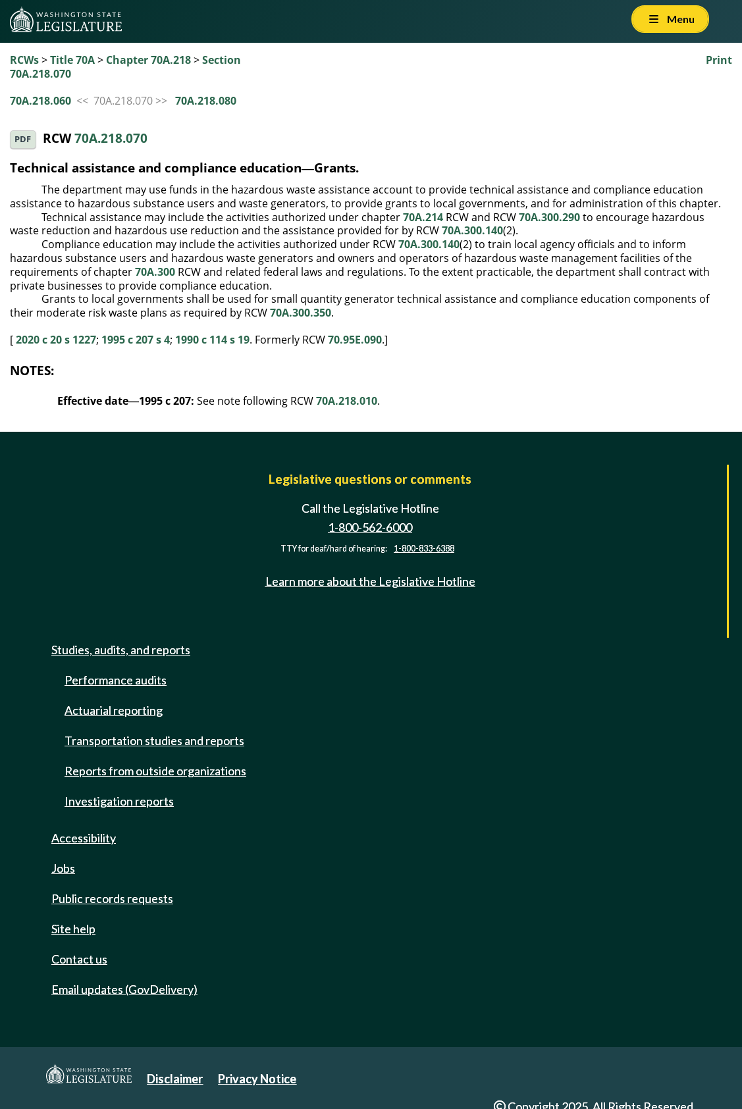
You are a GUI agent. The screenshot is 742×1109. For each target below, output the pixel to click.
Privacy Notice (257, 1078)
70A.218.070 (110, 138)
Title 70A (72, 60)
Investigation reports (119, 801)
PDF (22, 139)
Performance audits (116, 680)
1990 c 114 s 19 (212, 339)
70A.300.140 (472, 230)
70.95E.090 (355, 339)
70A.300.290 (549, 217)
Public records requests (112, 898)
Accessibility (83, 838)
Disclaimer (175, 1078)
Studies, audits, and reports (120, 649)
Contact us (79, 959)
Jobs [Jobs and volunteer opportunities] (63, 868)
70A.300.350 (300, 312)
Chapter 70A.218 (148, 60)
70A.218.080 (205, 100)
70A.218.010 (346, 401)
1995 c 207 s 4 (135, 339)
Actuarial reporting (114, 710)
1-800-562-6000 (370, 527)
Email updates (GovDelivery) (124, 989)
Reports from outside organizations (155, 770)
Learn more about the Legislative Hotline (370, 581)
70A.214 (423, 217)
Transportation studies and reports (154, 740)
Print (719, 60)
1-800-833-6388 (424, 549)
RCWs (24, 60)
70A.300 (155, 272)
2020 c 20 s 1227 (56, 339)
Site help (73, 928)
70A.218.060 (40, 100)
